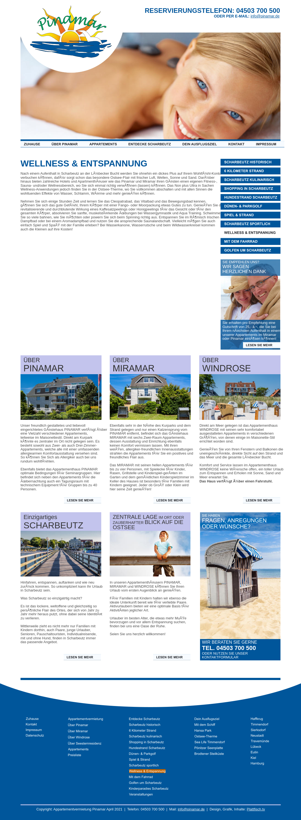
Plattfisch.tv (256, 809)
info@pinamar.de (191, 809)
